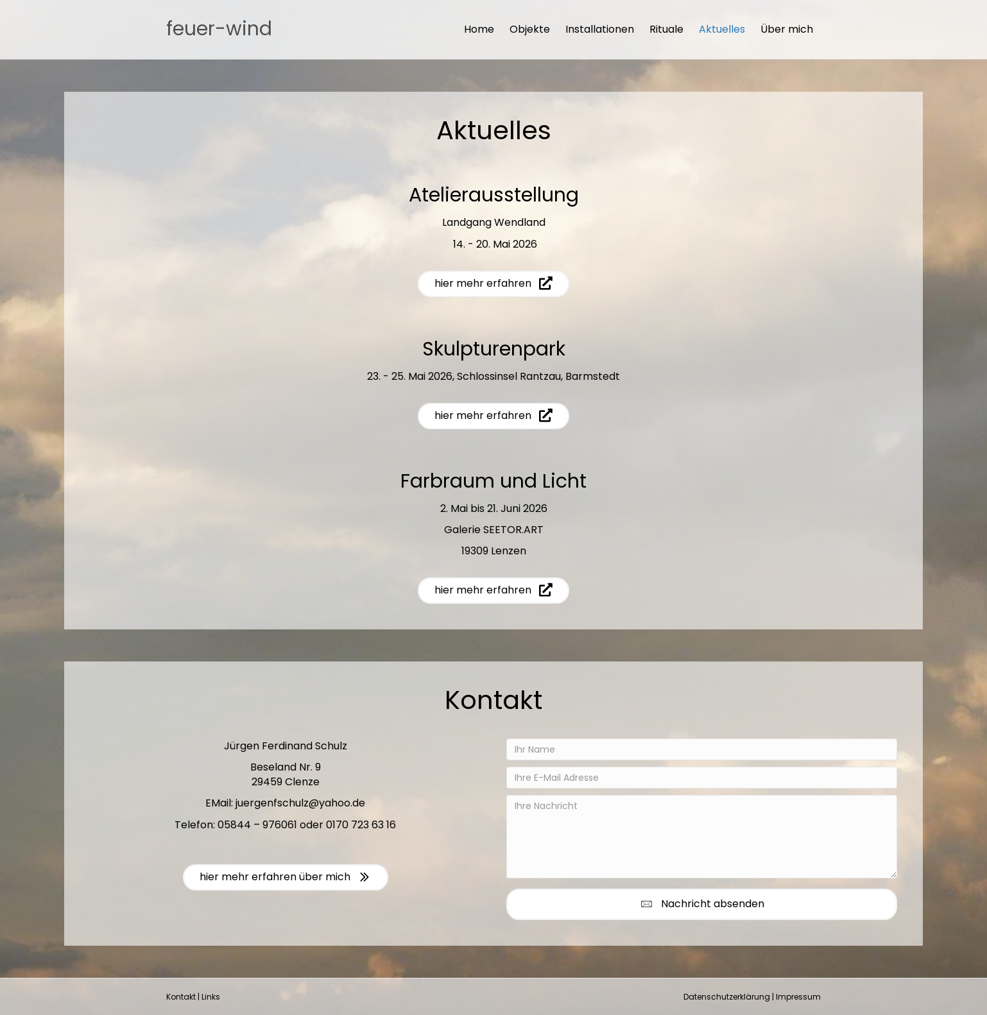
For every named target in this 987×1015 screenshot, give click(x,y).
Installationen (599, 29)
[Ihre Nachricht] (701, 836)
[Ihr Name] (701, 749)
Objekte (530, 29)
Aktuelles (722, 29)
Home (479, 29)
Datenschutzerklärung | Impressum (752, 996)
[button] (701, 904)
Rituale (666, 29)
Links (211, 996)
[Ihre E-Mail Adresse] (701, 778)
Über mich (786, 29)
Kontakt (181, 996)
